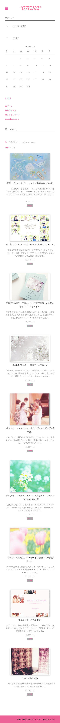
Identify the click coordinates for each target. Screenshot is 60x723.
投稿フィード (10, 110)
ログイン (9, 106)
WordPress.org (12, 119)
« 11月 (8, 98)
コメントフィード (12, 115)
